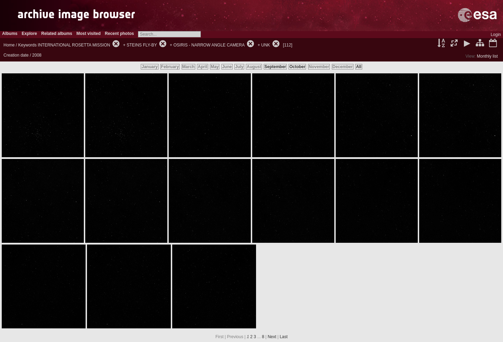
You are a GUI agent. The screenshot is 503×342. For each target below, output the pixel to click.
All (358, 66)
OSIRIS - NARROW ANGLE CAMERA (209, 45)
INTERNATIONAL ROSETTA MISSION (74, 45)
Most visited (88, 33)
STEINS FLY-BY (141, 45)
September (275, 66)
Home (9, 45)
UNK (265, 45)
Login (496, 34)
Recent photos (119, 33)
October (297, 66)
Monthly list (487, 56)
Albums (9, 33)
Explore (29, 33)
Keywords (27, 45)
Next (272, 336)
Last (284, 336)
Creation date (16, 55)
